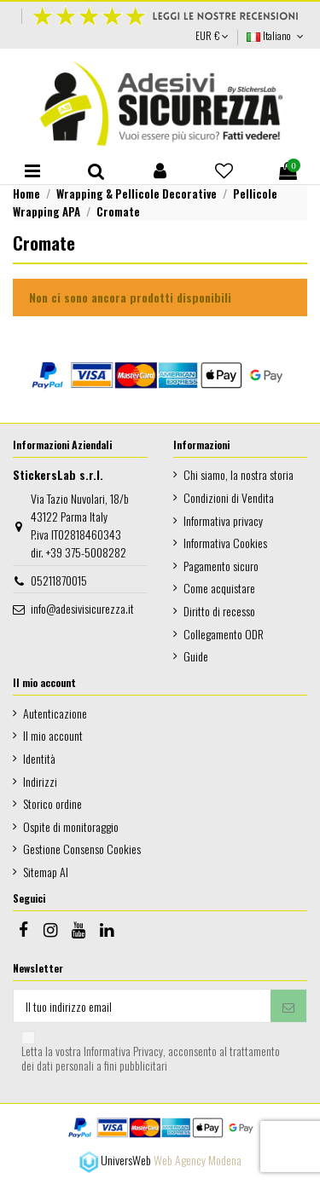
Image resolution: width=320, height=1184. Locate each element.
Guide (195, 656)
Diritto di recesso (219, 611)
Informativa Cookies (225, 543)
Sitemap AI (45, 872)
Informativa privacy (223, 520)
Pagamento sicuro (221, 566)
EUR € (212, 35)
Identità (39, 758)
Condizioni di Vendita (228, 497)
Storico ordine (52, 803)
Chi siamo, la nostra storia (238, 474)
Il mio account (53, 735)
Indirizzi (40, 781)
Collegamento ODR (223, 634)
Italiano (277, 35)
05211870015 (59, 580)
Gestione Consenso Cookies (82, 849)
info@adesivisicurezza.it (82, 608)
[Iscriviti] (288, 1006)
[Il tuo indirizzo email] (142, 1006)
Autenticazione (55, 713)
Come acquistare (219, 588)
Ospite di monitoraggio (71, 826)
